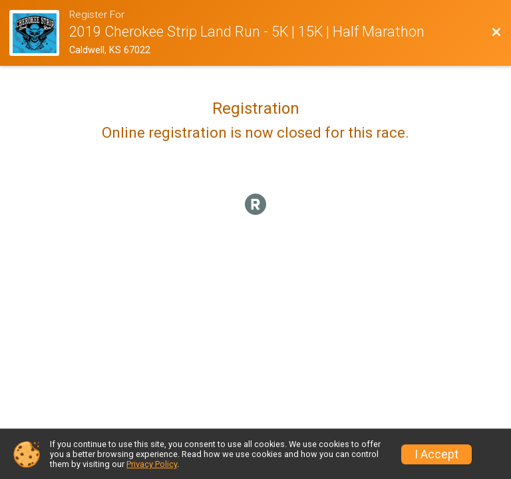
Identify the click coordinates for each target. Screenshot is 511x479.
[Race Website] (39, 33)
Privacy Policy (151, 464)
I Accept (436, 454)
